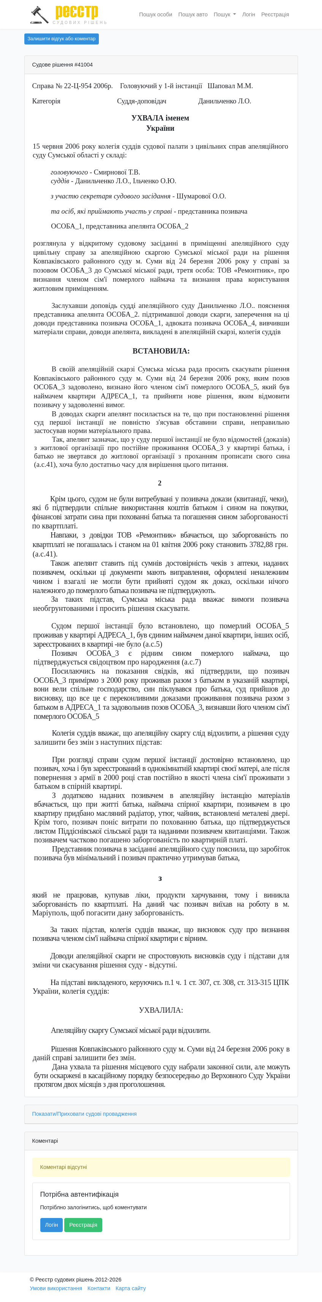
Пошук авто (193, 14)
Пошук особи (155, 14)
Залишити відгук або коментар (62, 38)
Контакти (98, 1288)
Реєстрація (275, 14)
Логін (248, 14)
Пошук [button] (223, 14)
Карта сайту (131, 1288)
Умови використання (56, 1288)
